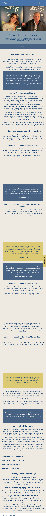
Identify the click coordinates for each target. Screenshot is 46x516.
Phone (38, 3)
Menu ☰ (23, 46)
